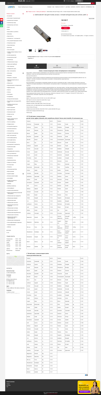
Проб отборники (11, 107)
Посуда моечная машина (13, 98)
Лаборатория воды (12, 200)
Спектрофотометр (12, 139)
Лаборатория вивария (12, 198)
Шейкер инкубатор (12, 185)
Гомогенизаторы (11, 45)
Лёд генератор (11, 66)
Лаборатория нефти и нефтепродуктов (12, 217)
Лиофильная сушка (12, 68)
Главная (49, 7)
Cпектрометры (11, 130)
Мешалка (10, 75)
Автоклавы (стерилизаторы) (14, 18)
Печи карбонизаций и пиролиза (15, 222)
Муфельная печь (11, 87)
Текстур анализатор (12, 153)
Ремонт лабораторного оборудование (13, 119)
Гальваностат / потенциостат (14, 38)
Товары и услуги (59, 7)
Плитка (9, 92)
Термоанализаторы (12, 160)
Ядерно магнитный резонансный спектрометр (15, 193)
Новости (83, 7)
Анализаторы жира (12, 22)
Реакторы (10, 116)
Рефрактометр (11, 124)
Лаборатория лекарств (13, 210)
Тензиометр (10, 158)
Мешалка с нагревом (12, 77)
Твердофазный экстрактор (13, 151)
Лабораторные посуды (13, 61)
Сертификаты (88, 7)
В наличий (10, 15)
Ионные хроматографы (13, 176)
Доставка (68, 7)
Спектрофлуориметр (12, 137)
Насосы (9, 89)
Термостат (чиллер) (12, 162)
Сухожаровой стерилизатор (14, 144)
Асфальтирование (11, 224)
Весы (9, 29)
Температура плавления (13, 155)
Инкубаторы (10, 59)
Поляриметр (10, 96)
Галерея (78, 7)
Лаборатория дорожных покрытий (13, 205)
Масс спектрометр (12, 70)
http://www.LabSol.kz (12, 279)
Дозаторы (10, 47)
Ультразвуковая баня (12, 169)
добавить (72, 0)
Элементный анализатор (13, 190)
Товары (8, 383)
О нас (53, 7)
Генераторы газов (11, 43)
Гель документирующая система (15, 40)
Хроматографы (11, 173)
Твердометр (10, 149)
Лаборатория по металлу (13, 214)
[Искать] (93, 3)
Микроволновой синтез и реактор (13, 80)
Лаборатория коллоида (13, 208)
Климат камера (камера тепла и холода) (15, 52)
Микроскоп (10, 83)
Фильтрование (11, 171)
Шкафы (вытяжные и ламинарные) (12, 181)
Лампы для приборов (41, 11)
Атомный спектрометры (13, 133)
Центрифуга (10, 178)
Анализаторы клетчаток (13, 25)
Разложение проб (11, 112)
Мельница (10, 73)
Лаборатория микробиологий (14, 212)
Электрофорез (11, 188)
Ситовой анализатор (12, 128)
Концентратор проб (12, 57)
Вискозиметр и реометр (13, 31)
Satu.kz (56, 392)
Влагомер (10, 34)
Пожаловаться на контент (52, 393)
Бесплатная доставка (67, 34)
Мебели (9, 227)
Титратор (10, 167)
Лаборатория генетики (13, 202)
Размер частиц (11, 114)
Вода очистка (10, 36)
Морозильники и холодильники (14, 85)
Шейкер (9, 183)
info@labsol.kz (11, 280)
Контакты (73, 7)
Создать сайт (27, 0)
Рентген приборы (11, 121)
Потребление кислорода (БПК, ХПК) (14, 102)
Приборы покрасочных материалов (13, 105)
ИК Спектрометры (12, 142)
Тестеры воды (11, 164)
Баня (9, 27)
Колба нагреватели (12, 55)
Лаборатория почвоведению (14, 220)
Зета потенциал (11, 49)
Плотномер (10, 94)
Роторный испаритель (12, 126)
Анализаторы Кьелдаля (13, 20)
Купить (65, 28)
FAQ (93, 7)
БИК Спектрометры (12, 135)
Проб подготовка (11, 109)
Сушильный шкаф (11, 146)
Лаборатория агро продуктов (14, 195)
